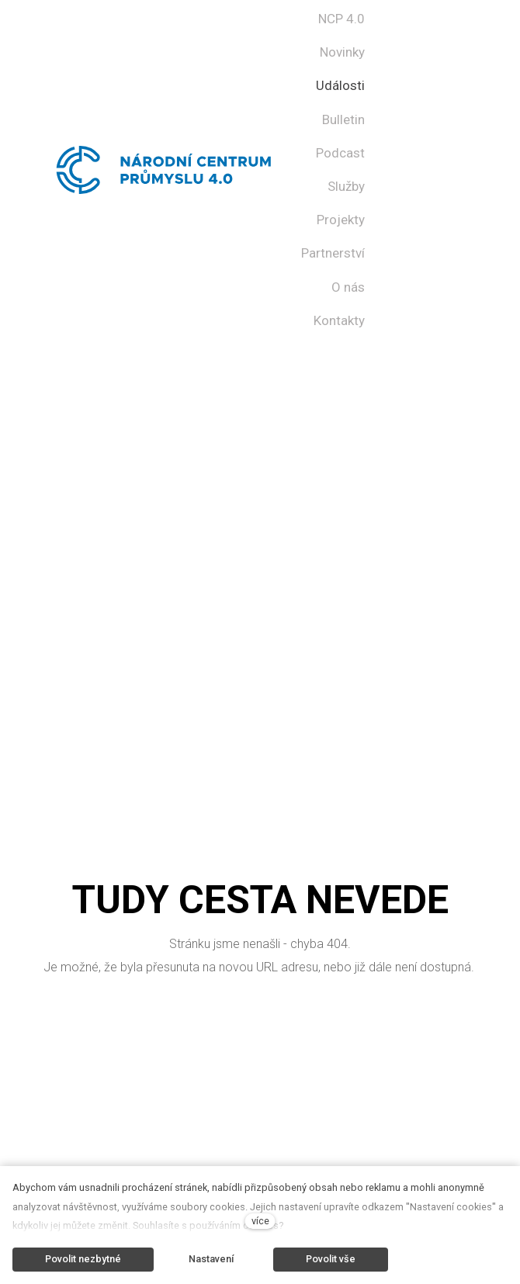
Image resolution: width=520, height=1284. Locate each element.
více (260, 1221)
